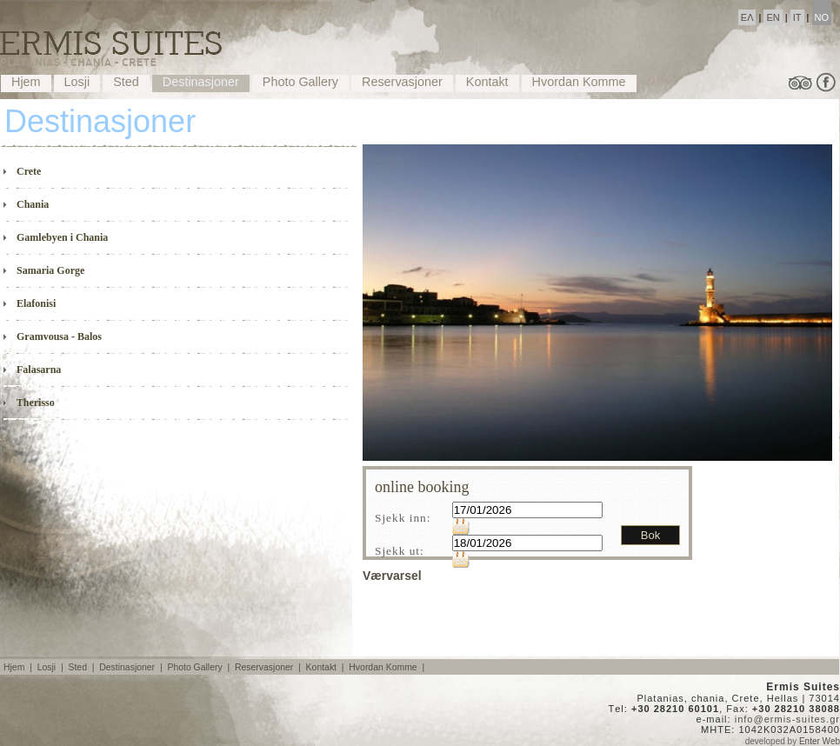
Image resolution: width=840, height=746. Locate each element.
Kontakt (487, 82)
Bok (650, 535)
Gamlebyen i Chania (55, 236)
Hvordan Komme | (388, 667)
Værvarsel (392, 576)
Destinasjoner (201, 82)
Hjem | (19, 667)
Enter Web (819, 741)
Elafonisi (29, 303)
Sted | (82, 667)
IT (797, 17)
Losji (77, 82)
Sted (126, 82)
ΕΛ (747, 17)
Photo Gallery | (199, 667)
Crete (22, 170)
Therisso (29, 402)
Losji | (51, 667)
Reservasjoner (402, 82)
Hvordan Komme (579, 82)
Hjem (26, 82)
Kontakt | (326, 667)
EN (772, 17)
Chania (26, 203)
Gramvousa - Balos (52, 336)
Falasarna (32, 369)
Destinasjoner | (131, 667)
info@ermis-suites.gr (787, 719)
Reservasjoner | (269, 667)
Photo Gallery (300, 82)
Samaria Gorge (43, 269)
